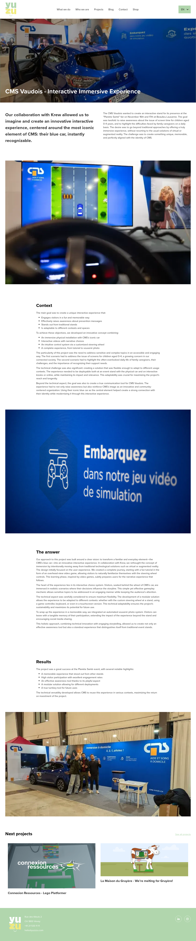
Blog (111, 9)
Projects (98, 9)
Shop (136, 9)
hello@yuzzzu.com (34, 930)
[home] (13, 9)
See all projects (183, 834)
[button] (184, 9)
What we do (63, 9)
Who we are (82, 9)
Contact (123, 9)
